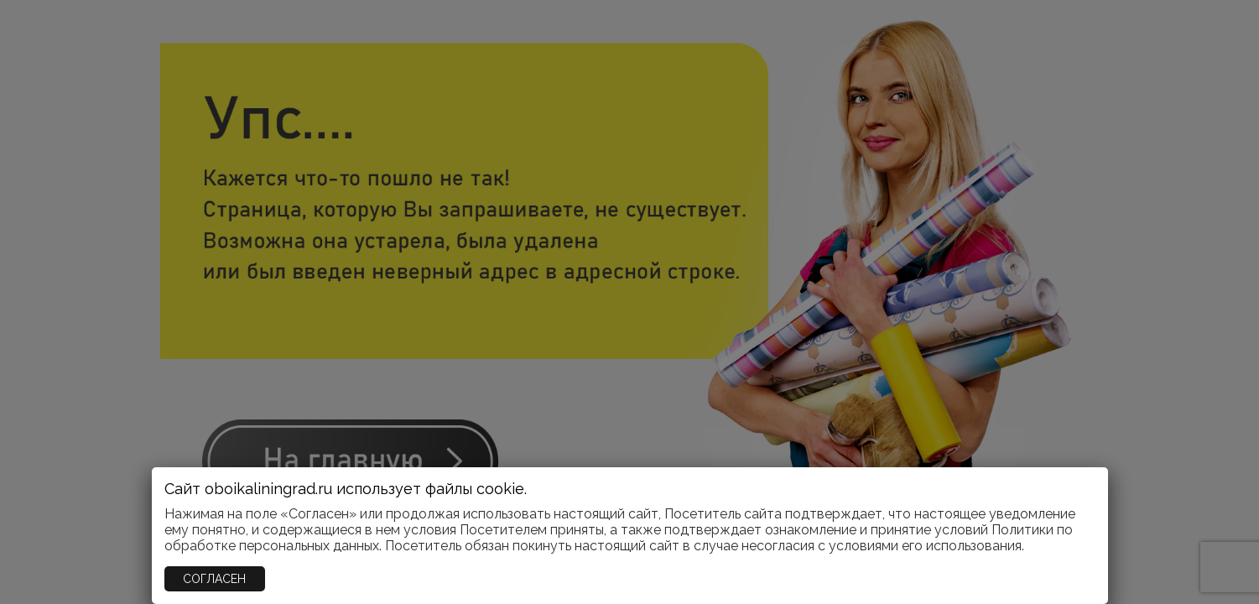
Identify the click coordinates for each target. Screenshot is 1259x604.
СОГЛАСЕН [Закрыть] (214, 579)
